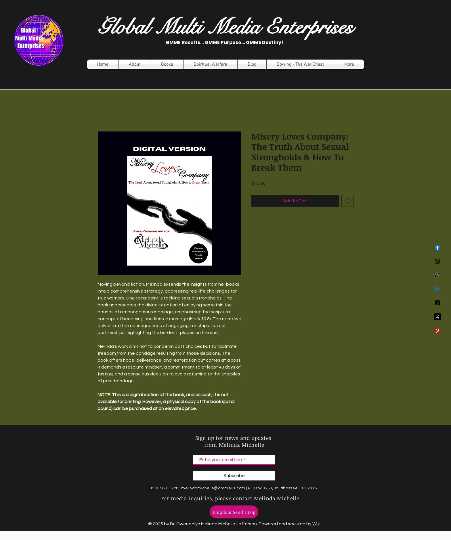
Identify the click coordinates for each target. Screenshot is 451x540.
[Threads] (437, 302)
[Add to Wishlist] (347, 201)
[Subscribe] (234, 475)
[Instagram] (437, 261)
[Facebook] (437, 247)
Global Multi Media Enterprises (225, 27)
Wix (316, 524)
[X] (437, 316)
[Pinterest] (437, 330)
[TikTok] (437, 275)
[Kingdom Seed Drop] (234, 511)
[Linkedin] (437, 289)
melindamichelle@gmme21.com (213, 488)
